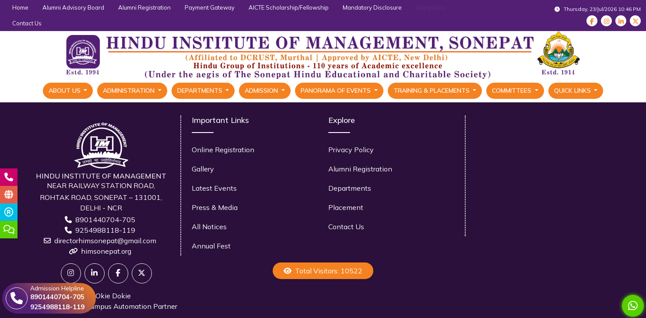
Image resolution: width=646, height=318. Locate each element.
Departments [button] (200, 90)
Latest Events (214, 188)
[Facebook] (118, 273)
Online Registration (223, 149)
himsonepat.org (106, 251)
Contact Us (27, 23)
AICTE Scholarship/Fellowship (289, 7)
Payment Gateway (210, 7)
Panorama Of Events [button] (336, 90)
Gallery (203, 168)
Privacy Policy (351, 149)
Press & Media (215, 207)
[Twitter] (71, 273)
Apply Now (430, 7)
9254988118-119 (105, 230)
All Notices (209, 226)
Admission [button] (262, 90)
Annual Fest (211, 245)
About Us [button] (65, 90)
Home (20, 7)
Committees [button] (512, 90)
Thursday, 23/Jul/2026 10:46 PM (598, 9)
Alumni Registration (144, 7)
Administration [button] (129, 90)
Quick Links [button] (573, 90)
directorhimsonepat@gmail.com (105, 240)
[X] (142, 273)
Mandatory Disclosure (372, 7)
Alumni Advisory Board (73, 7)
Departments (349, 188)
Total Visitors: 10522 (323, 270)
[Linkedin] (94, 273)
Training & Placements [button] (432, 90)
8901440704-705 (105, 219)
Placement (345, 207)
